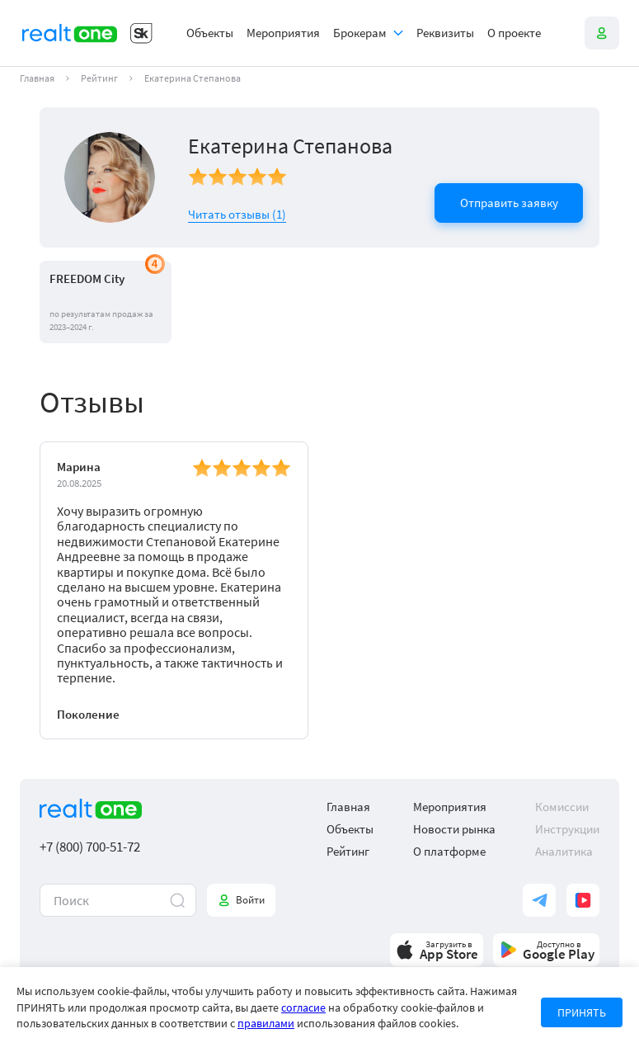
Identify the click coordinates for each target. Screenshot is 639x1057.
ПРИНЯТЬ (581, 1012)
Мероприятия (283, 32)
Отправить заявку (509, 202)
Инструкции (567, 829)
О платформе (449, 851)
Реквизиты (445, 32)
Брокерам (360, 32)
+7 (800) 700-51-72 (90, 847)
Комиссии (562, 806)
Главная (37, 78)
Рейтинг (99, 78)
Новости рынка (454, 829)
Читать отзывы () (237, 214)
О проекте (514, 32)
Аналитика (564, 851)
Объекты (209, 32)
